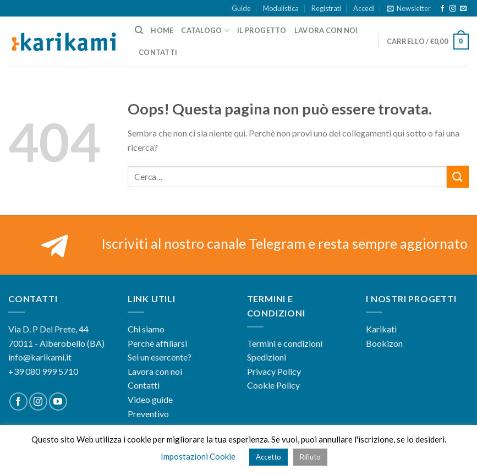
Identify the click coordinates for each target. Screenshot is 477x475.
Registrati (326, 8)
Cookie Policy (273, 385)
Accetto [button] (268, 456)
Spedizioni (266, 357)
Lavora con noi (326, 30)
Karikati (381, 329)
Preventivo (148, 413)
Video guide (150, 399)
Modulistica (281, 8)
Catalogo (205, 30)
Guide (241, 8)
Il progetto (262, 30)
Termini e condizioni (284, 343)
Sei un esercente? (159, 357)
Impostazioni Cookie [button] (198, 456)
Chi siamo (146, 329)
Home (162, 30)
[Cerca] (139, 30)
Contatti (158, 52)
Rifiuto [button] (310, 456)
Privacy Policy (274, 371)
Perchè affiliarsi (157, 343)
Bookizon (384, 343)
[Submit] (458, 176)
